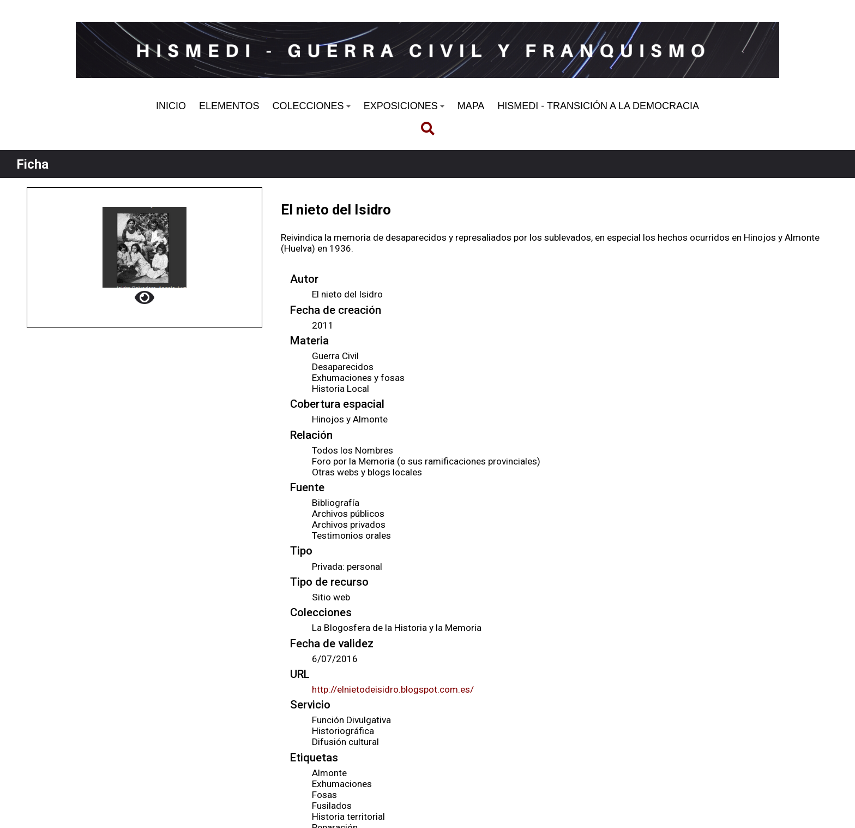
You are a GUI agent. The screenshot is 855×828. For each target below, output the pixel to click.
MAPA (471, 105)
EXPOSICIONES (404, 105)
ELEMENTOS (229, 105)
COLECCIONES (312, 105)
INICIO (171, 105)
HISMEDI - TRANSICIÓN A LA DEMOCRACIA (598, 105)
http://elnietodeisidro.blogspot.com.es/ (393, 689)
